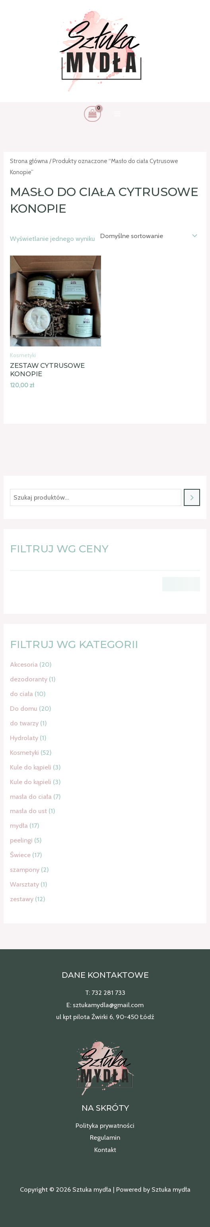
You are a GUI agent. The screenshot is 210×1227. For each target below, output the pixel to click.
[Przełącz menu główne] (117, 114)
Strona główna (29, 161)
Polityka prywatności (105, 1125)
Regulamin (105, 1137)
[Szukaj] (192, 497)
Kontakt (105, 1150)
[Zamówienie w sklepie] (147, 235)
